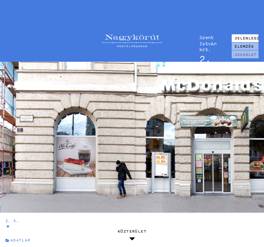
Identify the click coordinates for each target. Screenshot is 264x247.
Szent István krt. (208, 43)
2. (8, 221)
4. (16, 221)
